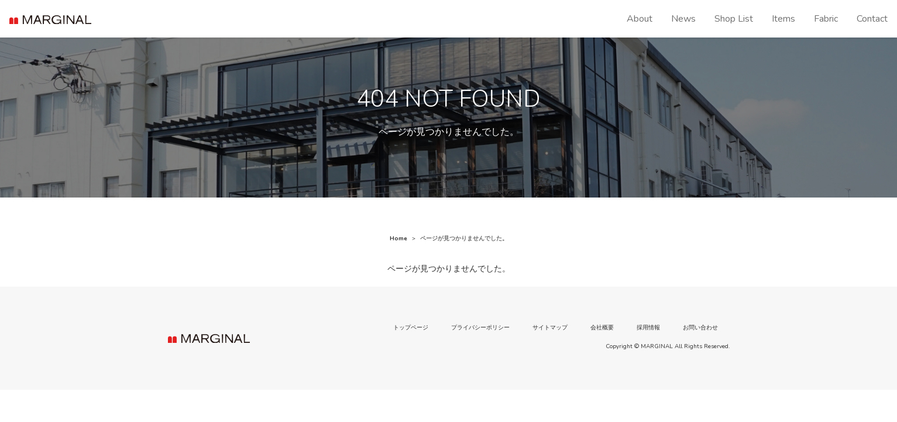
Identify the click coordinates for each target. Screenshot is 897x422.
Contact (872, 18)
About (639, 18)
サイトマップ (550, 328)
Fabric (826, 18)
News (683, 18)
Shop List (733, 18)
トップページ (410, 328)
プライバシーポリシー (480, 328)
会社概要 (602, 328)
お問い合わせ (700, 328)
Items (783, 18)
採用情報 (648, 328)
